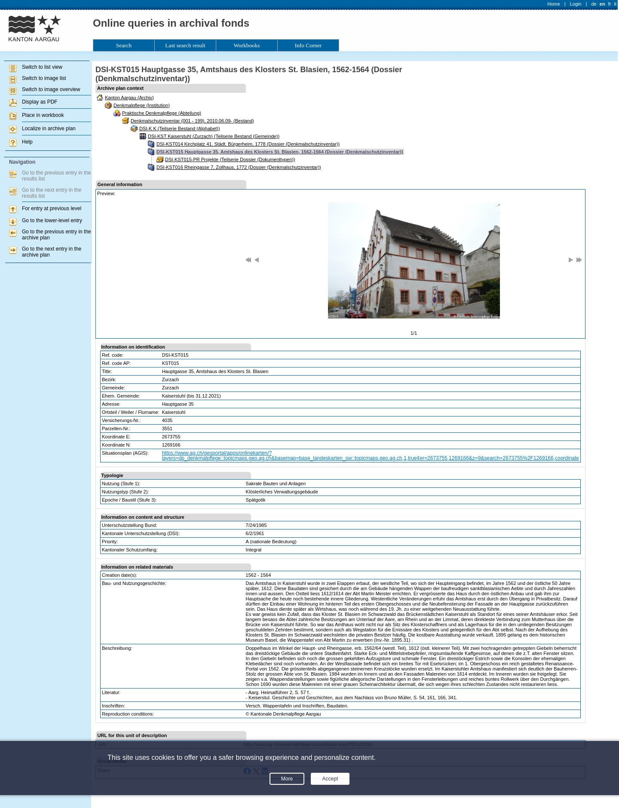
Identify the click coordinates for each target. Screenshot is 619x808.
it (615, 3)
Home (554, 3)
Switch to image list (44, 78)
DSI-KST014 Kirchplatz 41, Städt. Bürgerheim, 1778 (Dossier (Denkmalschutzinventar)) (248, 144)
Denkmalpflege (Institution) (141, 105)
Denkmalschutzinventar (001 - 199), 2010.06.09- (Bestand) (192, 120)
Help (27, 142)
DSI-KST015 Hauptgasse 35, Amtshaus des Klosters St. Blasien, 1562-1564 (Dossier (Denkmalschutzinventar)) (279, 151)
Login (576, 3)
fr (609, 3)
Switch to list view (42, 67)
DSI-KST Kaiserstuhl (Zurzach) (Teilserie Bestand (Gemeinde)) (213, 136)
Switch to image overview (51, 89)
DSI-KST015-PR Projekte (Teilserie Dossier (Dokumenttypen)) (230, 159)
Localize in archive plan (49, 128)
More (287, 779)
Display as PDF (40, 102)
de (593, 3)
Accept (330, 779)
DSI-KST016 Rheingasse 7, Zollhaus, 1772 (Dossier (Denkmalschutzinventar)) (238, 167)
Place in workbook (43, 115)
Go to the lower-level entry (52, 220)
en (602, 3)
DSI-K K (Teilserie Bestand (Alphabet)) (179, 128)
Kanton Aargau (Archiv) (129, 97)
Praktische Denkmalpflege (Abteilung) (161, 113)
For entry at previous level (51, 208)
